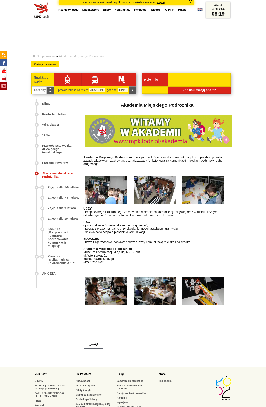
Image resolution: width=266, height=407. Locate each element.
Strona (162, 374)
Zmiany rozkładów (45, 64)
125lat (46, 135)
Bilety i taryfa (83, 390)
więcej (161, 2)
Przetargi (155, 9)
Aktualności (83, 381)
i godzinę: (111, 90)
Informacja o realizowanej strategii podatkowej (50, 387)
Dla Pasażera (83, 374)
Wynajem (122, 402)
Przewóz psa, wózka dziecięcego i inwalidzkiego (56, 149)
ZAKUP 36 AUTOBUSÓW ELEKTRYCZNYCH (49, 395)
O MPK (169, 9)
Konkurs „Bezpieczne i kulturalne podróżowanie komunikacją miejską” (58, 237)
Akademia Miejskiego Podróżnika (81, 56)
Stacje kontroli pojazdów (131, 393)
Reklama (140, 9)
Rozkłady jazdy (68, 9)
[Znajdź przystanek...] (39, 90)
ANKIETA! (49, 273)
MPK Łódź (41, 374)
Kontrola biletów (54, 114)
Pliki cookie (165, 381)
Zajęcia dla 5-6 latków (63, 187)
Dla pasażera (46, 56)
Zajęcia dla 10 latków (63, 218)
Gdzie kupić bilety (86, 399)
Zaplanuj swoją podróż (199, 90)
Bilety (107, 9)
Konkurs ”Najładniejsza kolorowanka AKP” (61, 260)
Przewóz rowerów (55, 163)
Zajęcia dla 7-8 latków (63, 197)
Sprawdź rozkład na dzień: (72, 90)
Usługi (120, 374)
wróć (93, 345)
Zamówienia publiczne (130, 381)
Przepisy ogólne (85, 385)
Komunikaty (122, 9)
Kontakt (39, 405)
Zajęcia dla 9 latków (62, 208)
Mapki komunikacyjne (89, 394)
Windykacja (50, 124)
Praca (182, 9)
